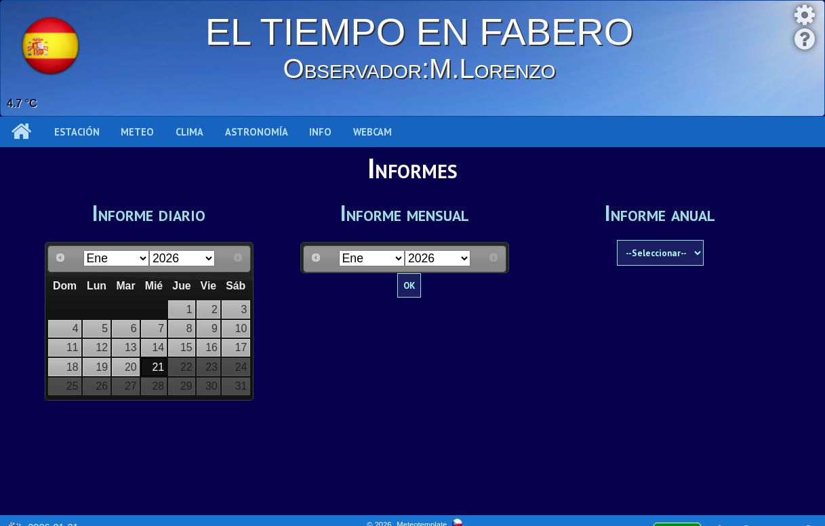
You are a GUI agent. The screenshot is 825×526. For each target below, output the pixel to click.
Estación (77, 131)
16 (211, 347)
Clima (189, 131)
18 (72, 367)
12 (102, 347)
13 (131, 347)
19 (102, 367)
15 (186, 347)
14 (158, 347)
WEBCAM (372, 131)
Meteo (137, 131)
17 (241, 347)
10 (241, 328)
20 (131, 367)
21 (158, 367)
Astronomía (256, 131)
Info (320, 131)
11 (72, 347)
